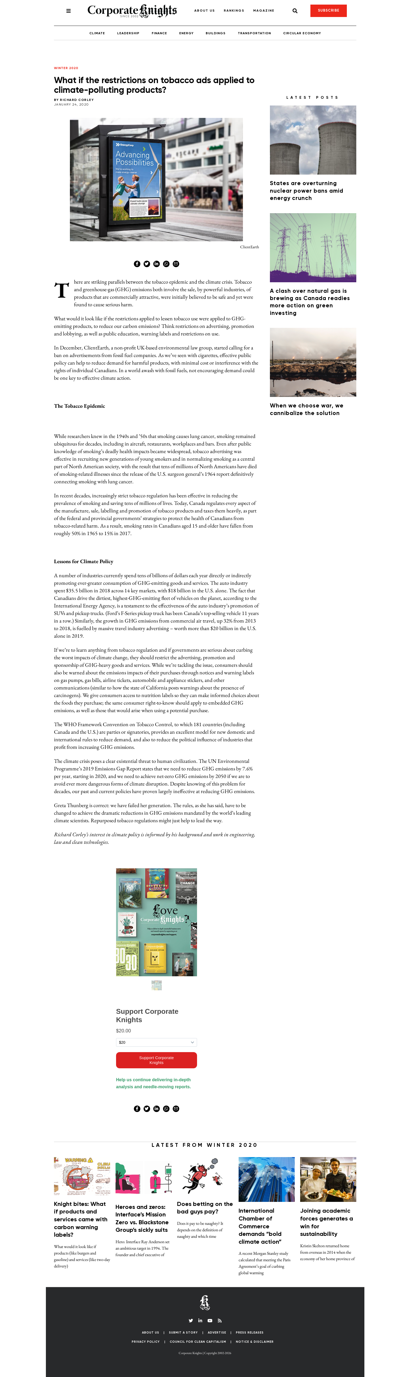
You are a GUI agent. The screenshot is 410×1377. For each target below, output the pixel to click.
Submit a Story (183, 1332)
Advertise (217, 1332)
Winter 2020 (66, 68)
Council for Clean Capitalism (198, 1341)
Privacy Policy (146, 1341)
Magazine (264, 10)
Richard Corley (77, 100)
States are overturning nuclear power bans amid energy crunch (306, 191)
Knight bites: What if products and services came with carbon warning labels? (80, 1219)
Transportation (254, 33)
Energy (186, 33)
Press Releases (250, 1332)
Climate (97, 33)
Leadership (128, 33)
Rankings (234, 10)
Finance (159, 33)
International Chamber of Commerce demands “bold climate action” (260, 1226)
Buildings (216, 33)
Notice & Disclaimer (255, 1341)
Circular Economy (302, 33)
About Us (204, 10)
